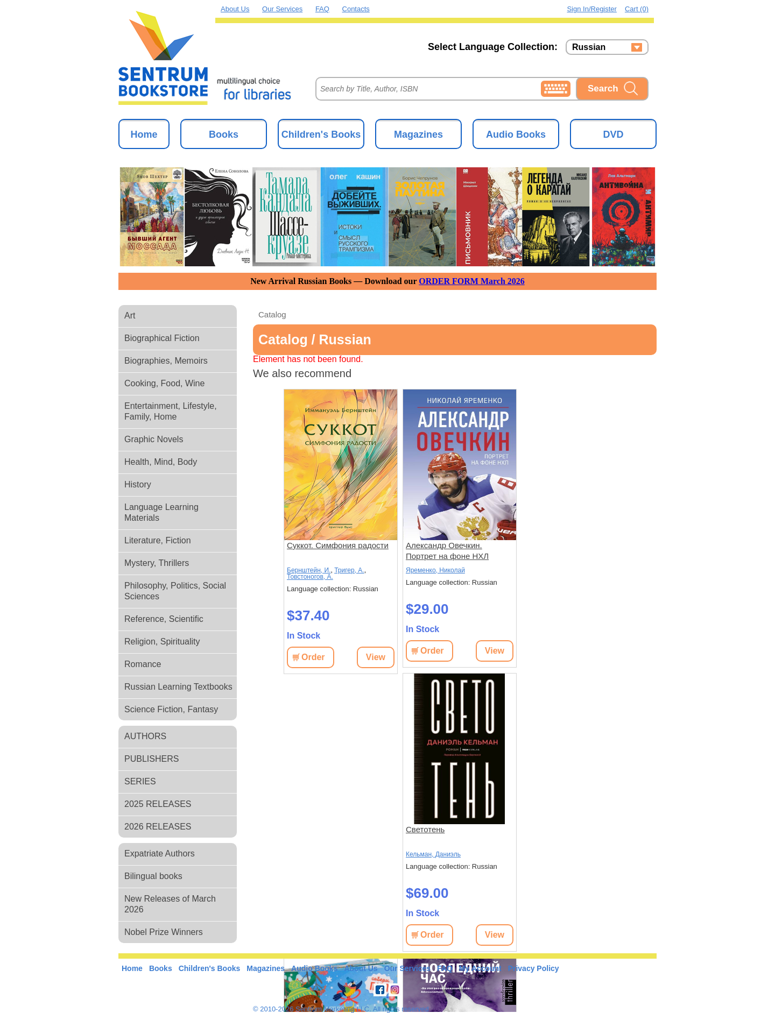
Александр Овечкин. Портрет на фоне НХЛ (447, 551)
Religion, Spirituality (162, 641)
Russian (588, 47)
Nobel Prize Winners (163, 932)
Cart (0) (637, 9)
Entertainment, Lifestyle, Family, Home (170, 411)
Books (223, 134)
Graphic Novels (153, 439)
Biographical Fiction (162, 338)
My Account (480, 968)
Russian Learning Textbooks (178, 686)
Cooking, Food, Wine (164, 383)
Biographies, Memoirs (166, 360)
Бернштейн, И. (308, 570)
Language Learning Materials (161, 512)
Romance (142, 664)
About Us (235, 9)
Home (143, 134)
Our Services (282, 9)
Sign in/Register (592, 9)
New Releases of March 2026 (170, 904)
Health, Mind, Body (160, 461)
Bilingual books (153, 876)
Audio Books (516, 134)
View (375, 657)
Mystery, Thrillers (156, 563)
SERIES (140, 781)
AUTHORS (145, 736)
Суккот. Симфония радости (338, 545)
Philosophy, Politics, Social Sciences (175, 591)
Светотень (425, 829)
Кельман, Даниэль (433, 854)
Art (129, 315)
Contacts (356, 9)
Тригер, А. (349, 570)
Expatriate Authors (159, 853)
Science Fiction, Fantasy (171, 709)
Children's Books (321, 134)
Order (313, 657)
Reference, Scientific (163, 619)
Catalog (272, 314)
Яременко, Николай (435, 570)
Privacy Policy (533, 968)
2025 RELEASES (158, 804)
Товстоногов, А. (310, 576)
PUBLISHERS (151, 758)
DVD (613, 134)
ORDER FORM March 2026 (472, 281)
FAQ (322, 9)
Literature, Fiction (157, 540)
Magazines (418, 134)
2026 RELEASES (158, 826)
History (137, 484)
